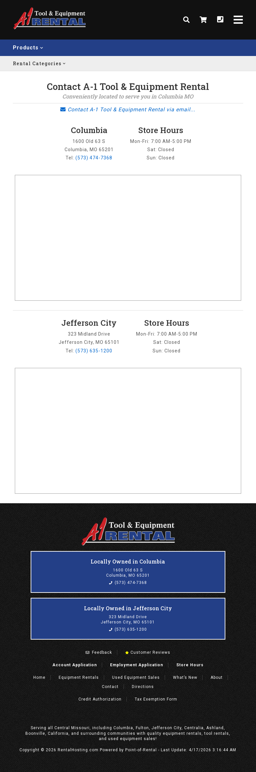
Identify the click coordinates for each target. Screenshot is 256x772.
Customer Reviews (147, 652)
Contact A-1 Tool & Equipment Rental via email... (127, 109)
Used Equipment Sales (136, 677)
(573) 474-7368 (93, 157)
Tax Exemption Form (156, 699)
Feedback (99, 652)
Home (39, 677)
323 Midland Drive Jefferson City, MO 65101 (128, 619)
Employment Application (136, 665)
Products (28, 47)
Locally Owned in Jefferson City (128, 608)
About (217, 677)
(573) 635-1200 (93, 350)
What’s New (185, 677)
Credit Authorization (100, 699)
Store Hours (190, 665)
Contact (110, 686)
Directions (143, 686)
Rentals (79, 677)
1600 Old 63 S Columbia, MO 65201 (128, 573)
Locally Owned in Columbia (128, 561)
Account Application (74, 665)
